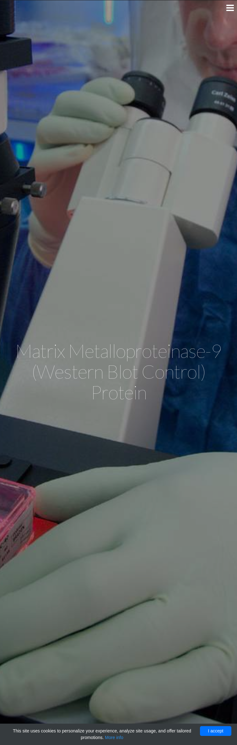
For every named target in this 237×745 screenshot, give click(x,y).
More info (114, 737)
